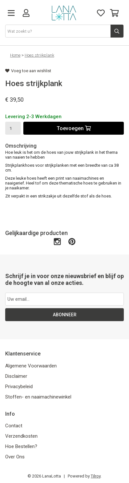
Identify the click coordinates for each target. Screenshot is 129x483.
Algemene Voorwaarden (31, 366)
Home (15, 55)
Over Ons (15, 457)
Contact (13, 426)
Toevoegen (74, 128)
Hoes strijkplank (39, 55)
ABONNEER (64, 314)
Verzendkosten (21, 436)
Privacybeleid (19, 386)
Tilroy (95, 476)
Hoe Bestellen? (21, 446)
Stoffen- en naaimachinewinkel (38, 397)
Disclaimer (16, 376)
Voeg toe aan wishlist (28, 70)
